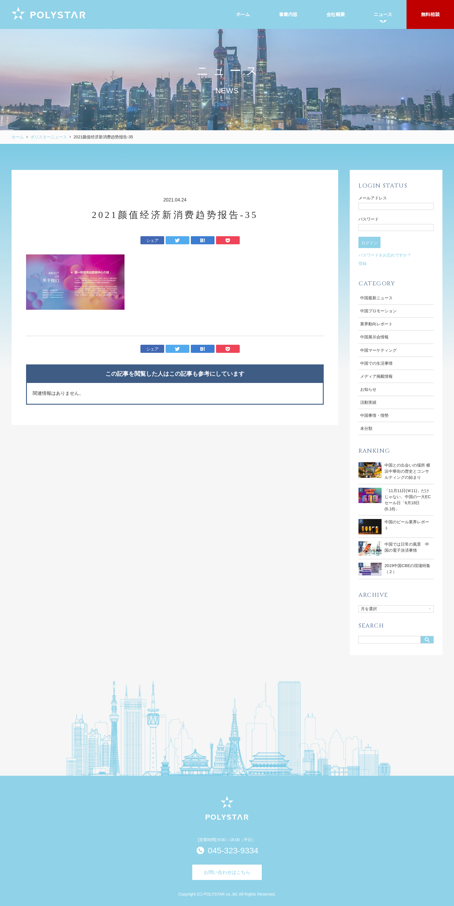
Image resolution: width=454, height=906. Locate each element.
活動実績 (368, 402)
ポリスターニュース (48, 137)
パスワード (368, 219)
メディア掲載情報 (376, 376)
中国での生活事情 (376, 363)
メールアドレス (372, 198)
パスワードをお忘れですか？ (384, 255)
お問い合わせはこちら (227, 872)
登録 (362, 263)
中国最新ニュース (376, 298)
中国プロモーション (378, 311)
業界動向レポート (376, 324)
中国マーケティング (378, 350)
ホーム (18, 137)
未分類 (366, 428)
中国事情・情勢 (374, 415)
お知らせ (368, 389)
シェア (152, 240)
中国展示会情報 (374, 337)
